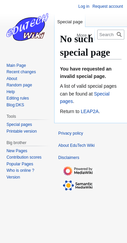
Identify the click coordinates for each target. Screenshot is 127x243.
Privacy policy (70, 133)
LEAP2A (90, 111)
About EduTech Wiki (76, 145)
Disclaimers (68, 157)
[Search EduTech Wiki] (110, 34)
